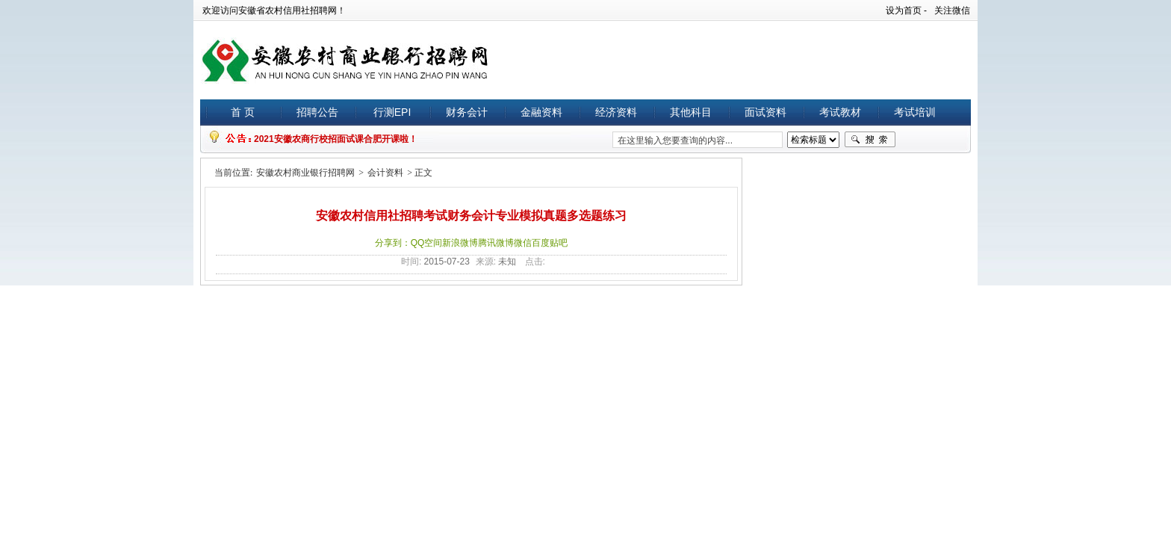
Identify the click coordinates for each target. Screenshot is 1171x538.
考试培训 (915, 112)
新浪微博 (460, 243)
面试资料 (765, 112)
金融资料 (541, 112)
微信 (523, 243)
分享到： (393, 243)
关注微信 (952, 10)
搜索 (870, 140)
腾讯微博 (496, 243)
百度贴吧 (550, 243)
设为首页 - (906, 10)
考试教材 (840, 112)
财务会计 (467, 112)
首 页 (243, 112)
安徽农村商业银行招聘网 (305, 172)
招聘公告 (317, 112)
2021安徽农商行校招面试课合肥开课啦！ (335, 139)
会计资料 (385, 172)
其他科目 (691, 112)
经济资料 (616, 112)
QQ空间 (427, 243)
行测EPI (392, 112)
